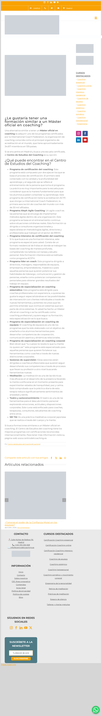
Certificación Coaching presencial (58, 540)
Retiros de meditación (58, 589)
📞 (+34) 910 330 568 (21, 545)
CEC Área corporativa (21, 581)
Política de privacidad (21, 591)
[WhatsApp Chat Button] (96, 710)
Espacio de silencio (58, 599)
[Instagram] (78, 133)
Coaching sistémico (58, 564)
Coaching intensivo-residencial (81, 92)
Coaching (36, 444)
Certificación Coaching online (58, 545)
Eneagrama (82, 124)
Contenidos (21, 585)
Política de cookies (21, 594)
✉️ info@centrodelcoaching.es (21, 547)
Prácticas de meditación (58, 594)
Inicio (21, 572)
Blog (21, 597)
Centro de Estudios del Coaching (20, 444)
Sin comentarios (23, 527)
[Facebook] (85, 133)
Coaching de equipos (58, 559)
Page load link (8, 664)
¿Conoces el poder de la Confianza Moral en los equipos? (31, 523)
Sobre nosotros (21, 578)
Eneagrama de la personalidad (58, 583)
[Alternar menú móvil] (96, 17)
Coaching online (84, 86)
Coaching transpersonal (58, 570)
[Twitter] (30, 627)
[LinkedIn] (78, 140)
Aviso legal (21, 588)
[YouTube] (85, 140)
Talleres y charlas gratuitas (58, 604)
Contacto (21, 575)
